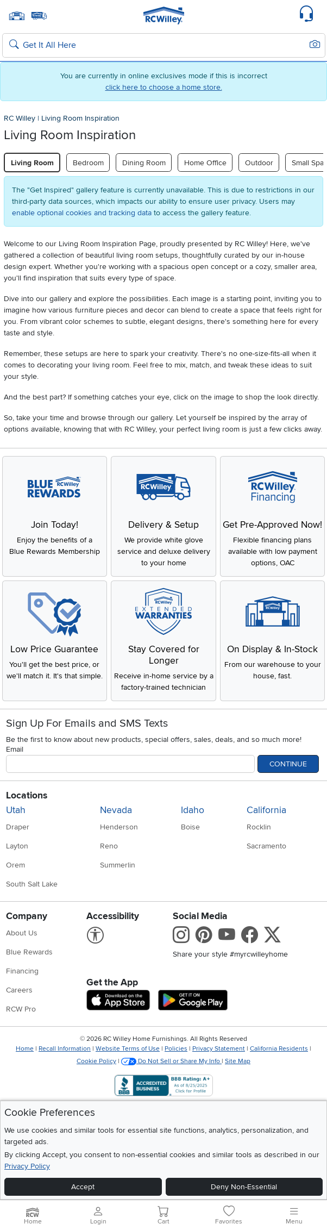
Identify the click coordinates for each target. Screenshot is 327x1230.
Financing (22, 971)
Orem (15, 865)
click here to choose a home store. (163, 87)
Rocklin (259, 827)
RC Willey (19, 118)
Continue (288, 764)
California (266, 810)
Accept (83, 1186)
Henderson (119, 827)
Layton (17, 846)
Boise (190, 827)
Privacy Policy (27, 1166)
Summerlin (117, 865)
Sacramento (266, 846)
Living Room (32, 162)
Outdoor (259, 162)
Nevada (116, 810)
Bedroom (88, 162)
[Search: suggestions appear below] (164, 46)
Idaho (192, 810)
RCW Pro (21, 1009)
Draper (17, 827)
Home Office (205, 162)
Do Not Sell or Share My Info (171, 1061)
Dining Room (144, 162)
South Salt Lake (32, 884)
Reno (109, 846)
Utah (16, 810)
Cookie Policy (96, 1061)
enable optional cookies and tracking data (82, 212)
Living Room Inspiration (80, 118)
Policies (176, 1049)
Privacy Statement (218, 1049)
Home (25, 1049)
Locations (26, 795)
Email (14, 749)
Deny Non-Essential (244, 1186)
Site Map (237, 1061)
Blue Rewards (29, 952)
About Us (21, 933)
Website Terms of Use (128, 1049)
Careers (19, 990)
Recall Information (65, 1049)
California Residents (279, 1049)
